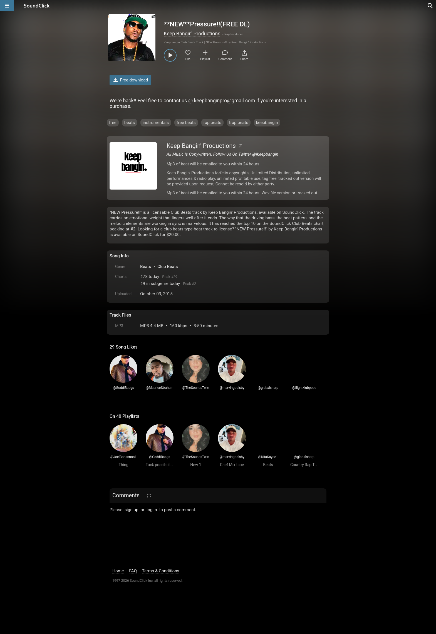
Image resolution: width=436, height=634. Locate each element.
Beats (145, 266)
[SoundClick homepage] (37, 6)
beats (129, 122)
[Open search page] (430, 5)
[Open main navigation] (7, 5)
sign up (131, 509)
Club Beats (167, 266)
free (113, 122)
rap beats (212, 122)
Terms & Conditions (160, 570)
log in (152, 509)
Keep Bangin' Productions (192, 33)
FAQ (133, 570)
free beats (186, 122)
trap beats (238, 122)
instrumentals (156, 122)
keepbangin (267, 122)
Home (118, 570)
